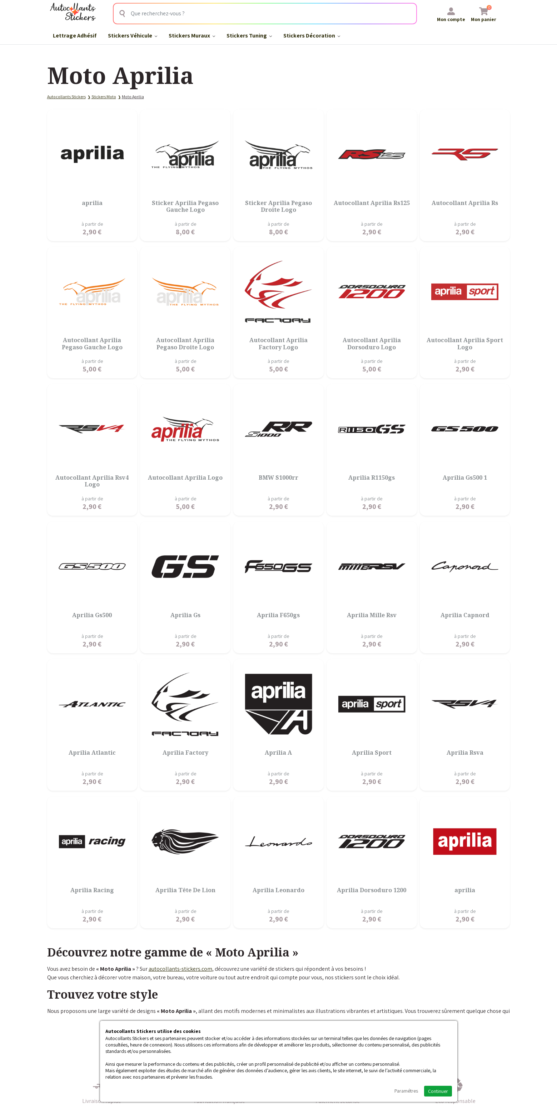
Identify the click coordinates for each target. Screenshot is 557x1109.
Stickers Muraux (192, 35)
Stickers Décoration (311, 35)
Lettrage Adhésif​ (74, 35)
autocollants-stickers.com (180, 969)
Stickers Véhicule (132, 35)
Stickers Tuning (249, 35)
